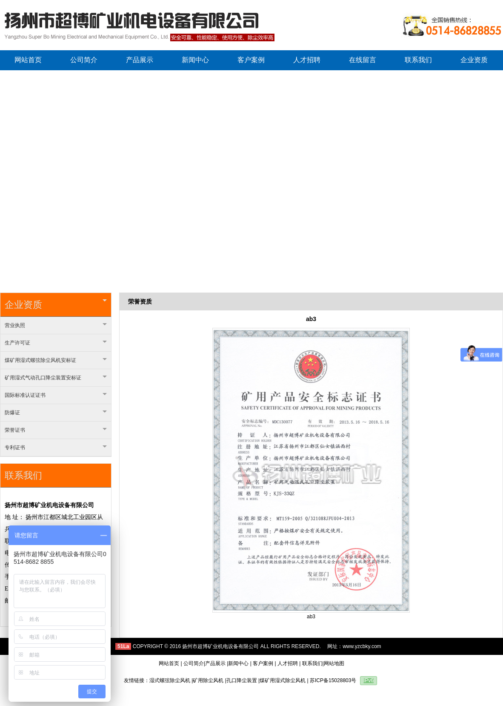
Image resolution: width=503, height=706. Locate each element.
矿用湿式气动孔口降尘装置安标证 (56, 378)
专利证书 (56, 448)
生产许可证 (56, 343)
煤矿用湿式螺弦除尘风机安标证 (56, 360)
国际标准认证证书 (56, 395)
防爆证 (56, 413)
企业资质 (56, 304)
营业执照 (56, 325)
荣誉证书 (56, 430)
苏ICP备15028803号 (333, 680)
